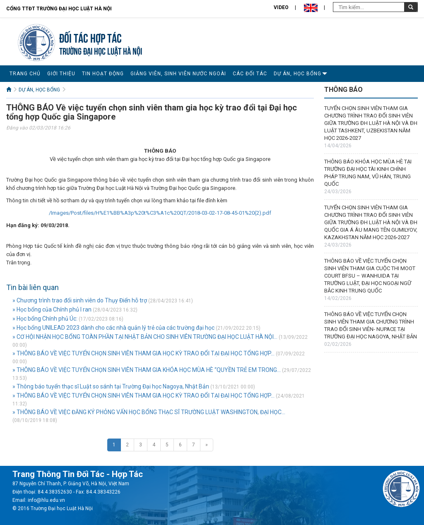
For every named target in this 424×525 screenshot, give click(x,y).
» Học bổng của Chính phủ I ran (52, 309)
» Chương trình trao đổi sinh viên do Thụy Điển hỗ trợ (79, 300)
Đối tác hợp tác (90, 37)
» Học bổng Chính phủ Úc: (44, 318)
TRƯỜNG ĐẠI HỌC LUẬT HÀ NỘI (100, 50)
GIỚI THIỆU (61, 74)
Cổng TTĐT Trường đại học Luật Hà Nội (59, 9)
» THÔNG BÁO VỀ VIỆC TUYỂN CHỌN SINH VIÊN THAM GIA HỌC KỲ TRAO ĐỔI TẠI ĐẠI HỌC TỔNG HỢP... (143, 353)
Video (281, 7)
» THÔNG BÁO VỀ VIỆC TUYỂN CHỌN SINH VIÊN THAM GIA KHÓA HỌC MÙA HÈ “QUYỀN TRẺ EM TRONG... (146, 370)
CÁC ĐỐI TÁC (250, 74)
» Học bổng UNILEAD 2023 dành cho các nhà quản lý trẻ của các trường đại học (113, 327)
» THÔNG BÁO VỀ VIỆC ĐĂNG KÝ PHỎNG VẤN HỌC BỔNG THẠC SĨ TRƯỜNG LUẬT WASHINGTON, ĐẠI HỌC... (148, 412)
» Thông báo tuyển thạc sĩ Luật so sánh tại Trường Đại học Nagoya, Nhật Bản (110, 386)
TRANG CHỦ (25, 74)
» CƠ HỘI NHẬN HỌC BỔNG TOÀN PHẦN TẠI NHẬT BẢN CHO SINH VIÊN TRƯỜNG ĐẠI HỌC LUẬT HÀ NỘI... (144, 336)
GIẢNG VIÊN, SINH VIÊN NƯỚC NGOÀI (178, 74)
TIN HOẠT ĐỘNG (103, 74)
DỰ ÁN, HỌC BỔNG (297, 74)
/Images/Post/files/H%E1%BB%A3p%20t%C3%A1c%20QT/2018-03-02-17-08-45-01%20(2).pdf (160, 213)
